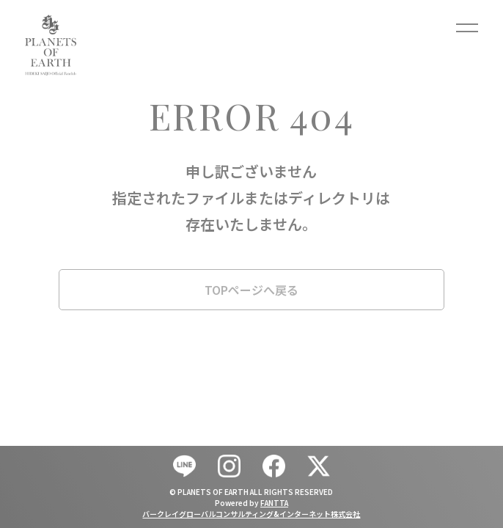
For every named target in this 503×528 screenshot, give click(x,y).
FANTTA (274, 502)
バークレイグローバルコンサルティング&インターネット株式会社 (251, 513)
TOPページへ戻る (251, 289)
